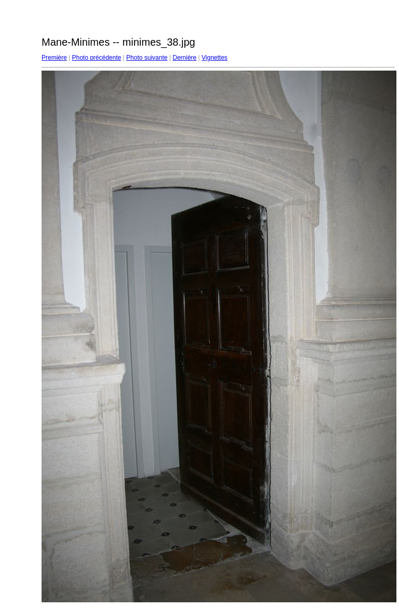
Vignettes (215, 57)
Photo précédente (96, 57)
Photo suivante (146, 57)
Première (54, 57)
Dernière (184, 57)
